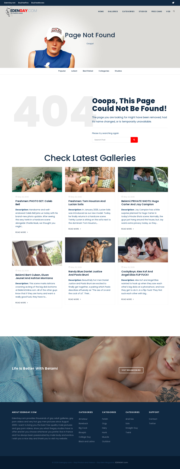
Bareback (83, 423)
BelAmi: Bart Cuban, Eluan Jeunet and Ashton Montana (34, 276)
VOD (168, 11)
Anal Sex (130, 419)
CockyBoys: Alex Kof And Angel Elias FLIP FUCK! (137, 273)
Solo (128, 423)
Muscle (105, 437)
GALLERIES (113, 11)
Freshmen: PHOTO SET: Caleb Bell (33, 202)
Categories (128, 11)
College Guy (85, 437)
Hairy (104, 428)
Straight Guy (132, 428)
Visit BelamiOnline (131, 370)
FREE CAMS (156, 11)
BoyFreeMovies (37, 3)
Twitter (152, 423)
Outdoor (106, 441)
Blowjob (82, 432)
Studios (143, 11)
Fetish (105, 419)
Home (101, 11)
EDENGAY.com (121, 462)
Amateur (83, 419)
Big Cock (83, 428)
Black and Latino (87, 441)
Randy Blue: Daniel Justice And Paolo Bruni (85, 273)
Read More (21, 232)
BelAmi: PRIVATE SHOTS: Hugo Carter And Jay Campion (140, 202)
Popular (62, 71)
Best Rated (88, 71)
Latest (74, 71)
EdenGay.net (9, 3)
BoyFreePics (23, 3)
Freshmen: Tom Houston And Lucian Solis (87, 202)
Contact (153, 419)
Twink (128, 432)
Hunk (104, 432)
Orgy (104, 423)
